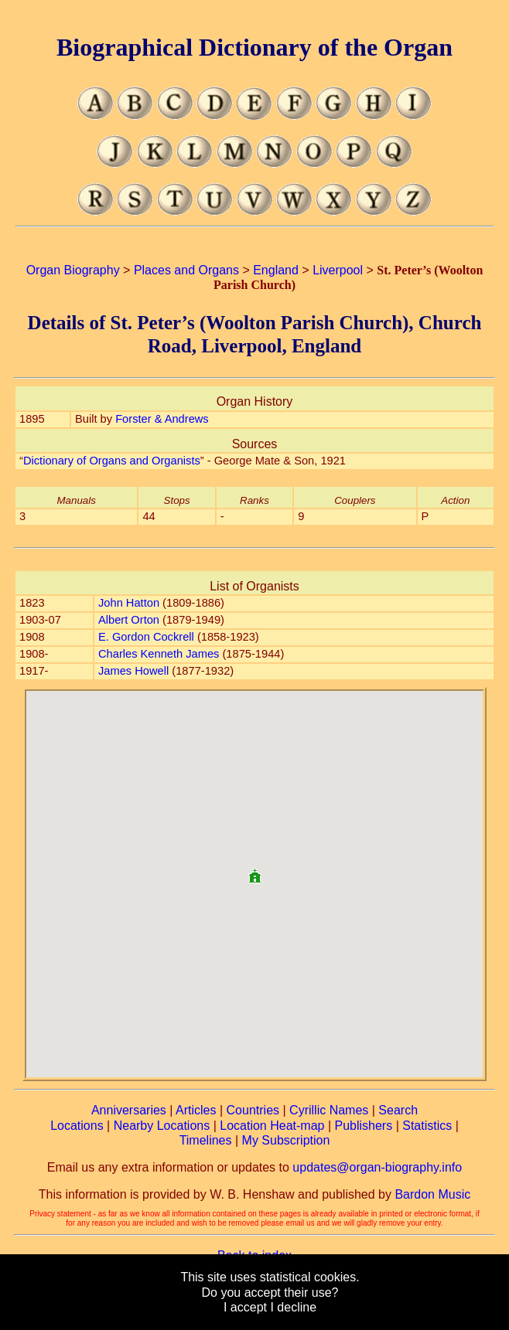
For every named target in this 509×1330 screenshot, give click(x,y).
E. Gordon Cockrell (146, 637)
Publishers (363, 1125)
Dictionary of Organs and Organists (111, 460)
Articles (196, 1110)
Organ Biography (73, 270)
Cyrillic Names (328, 1110)
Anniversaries (128, 1110)
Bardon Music (432, 1194)
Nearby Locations (162, 1125)
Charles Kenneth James (158, 654)
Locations (77, 1125)
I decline (293, 1307)
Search (398, 1110)
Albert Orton (128, 620)
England (276, 270)
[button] (254, 869)
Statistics (427, 1125)
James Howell (133, 671)
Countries (253, 1110)
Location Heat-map (272, 1125)
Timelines (205, 1140)
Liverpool (338, 270)
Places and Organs (186, 270)
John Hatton (128, 603)
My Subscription (286, 1140)
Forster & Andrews (162, 419)
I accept (245, 1307)
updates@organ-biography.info (377, 1167)
